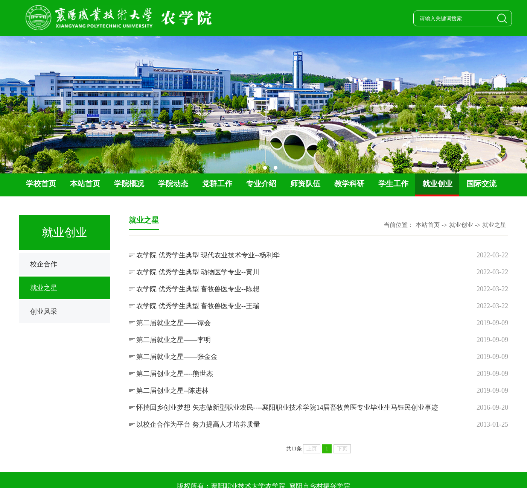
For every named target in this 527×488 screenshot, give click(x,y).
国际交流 (481, 183)
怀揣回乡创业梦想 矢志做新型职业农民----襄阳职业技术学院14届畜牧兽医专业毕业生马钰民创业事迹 (287, 407)
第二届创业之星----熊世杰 (174, 373)
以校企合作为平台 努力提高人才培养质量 (198, 424)
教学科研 (349, 183)
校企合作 (43, 264)
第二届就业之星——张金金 (177, 356)
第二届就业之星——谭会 (173, 323)
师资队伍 (305, 183)
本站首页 (85, 183)
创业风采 (43, 311)
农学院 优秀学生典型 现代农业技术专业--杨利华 (208, 255)
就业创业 (437, 183)
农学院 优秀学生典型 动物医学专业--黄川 (197, 272)
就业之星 (43, 288)
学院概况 (129, 183)
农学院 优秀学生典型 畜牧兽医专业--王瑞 (197, 306)
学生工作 (393, 183)
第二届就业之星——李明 (173, 340)
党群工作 (217, 183)
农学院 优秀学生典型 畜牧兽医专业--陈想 (197, 289)
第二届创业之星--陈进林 (172, 390)
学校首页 (41, 183)
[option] (263, 104)
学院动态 (173, 183)
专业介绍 (261, 183)
